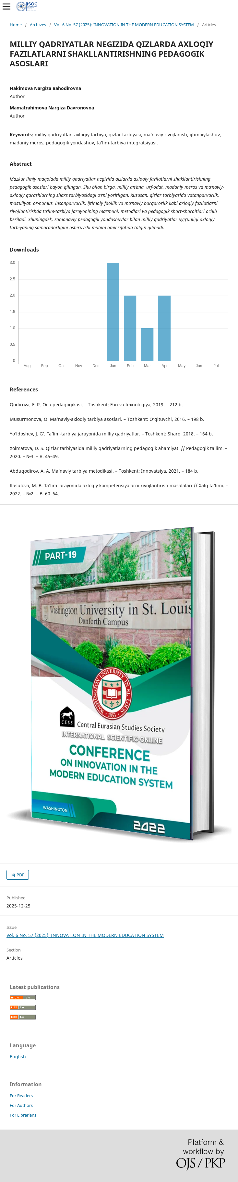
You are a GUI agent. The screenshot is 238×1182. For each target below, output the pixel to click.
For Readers (21, 1095)
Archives (38, 25)
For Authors (21, 1105)
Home (16, 25)
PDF (20, 875)
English (18, 1056)
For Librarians (23, 1115)
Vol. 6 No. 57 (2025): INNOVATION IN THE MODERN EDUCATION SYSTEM (124, 25)
